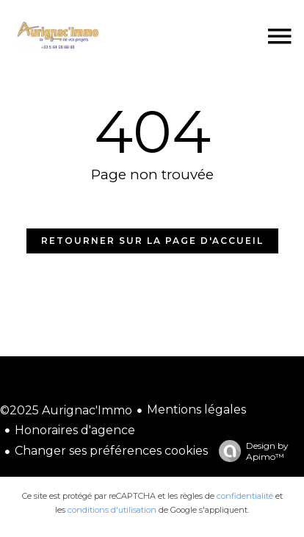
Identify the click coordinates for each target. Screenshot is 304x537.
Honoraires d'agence (75, 430)
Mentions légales (196, 410)
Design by (250, 451)
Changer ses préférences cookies (111, 451)
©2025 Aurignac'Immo (66, 410)
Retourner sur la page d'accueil (152, 240)
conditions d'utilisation (112, 510)
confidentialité (245, 496)
